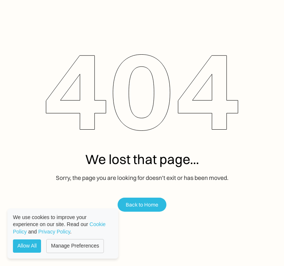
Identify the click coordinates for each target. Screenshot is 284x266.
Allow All (27, 246)
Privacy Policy (54, 232)
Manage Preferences (75, 246)
